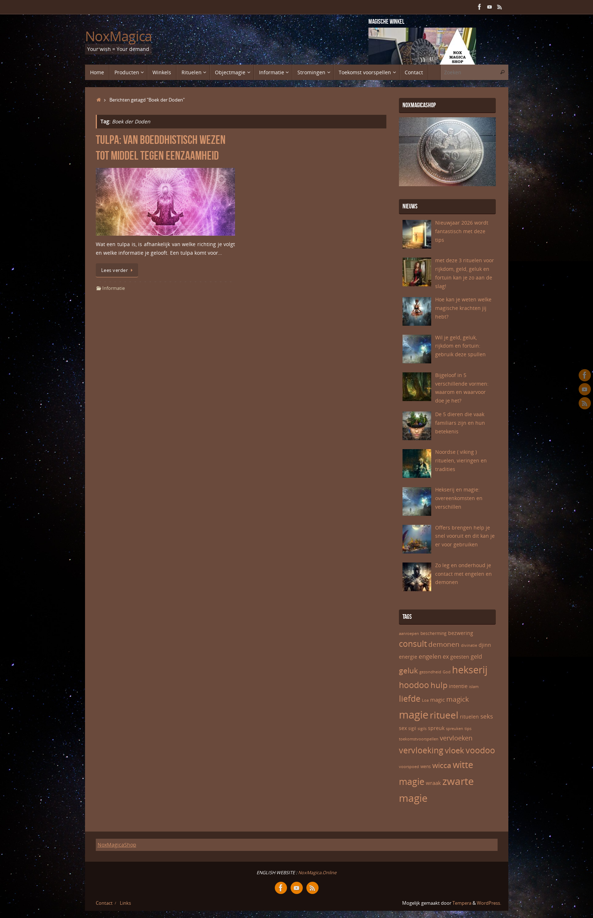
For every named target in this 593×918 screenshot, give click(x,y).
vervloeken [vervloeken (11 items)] (456, 738)
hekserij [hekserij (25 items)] (470, 669)
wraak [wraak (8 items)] (433, 782)
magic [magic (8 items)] (437, 699)
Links (125, 903)
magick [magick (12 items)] (457, 699)
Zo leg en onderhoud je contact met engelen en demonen (463, 574)
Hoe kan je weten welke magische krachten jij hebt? (463, 308)
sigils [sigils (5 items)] (422, 728)
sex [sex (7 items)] (403, 728)
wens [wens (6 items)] (425, 766)
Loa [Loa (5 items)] (425, 700)
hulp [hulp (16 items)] (438, 684)
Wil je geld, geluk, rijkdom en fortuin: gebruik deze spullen (460, 346)
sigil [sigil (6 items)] (412, 728)
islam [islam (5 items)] (474, 686)
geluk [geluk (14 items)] (408, 670)
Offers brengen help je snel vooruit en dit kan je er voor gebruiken (465, 536)
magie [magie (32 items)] (413, 714)
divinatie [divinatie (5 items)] (469, 645)
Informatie (113, 288)
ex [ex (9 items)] (446, 656)
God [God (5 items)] (447, 671)
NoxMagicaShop (117, 844)
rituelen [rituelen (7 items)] (469, 716)
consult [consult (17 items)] (413, 643)
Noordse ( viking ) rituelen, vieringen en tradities (461, 460)
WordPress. (489, 903)
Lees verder (118, 270)
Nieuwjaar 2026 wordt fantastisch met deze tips (461, 231)
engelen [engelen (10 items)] (430, 656)
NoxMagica (118, 36)
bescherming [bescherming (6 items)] (433, 633)
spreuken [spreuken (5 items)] (454, 728)
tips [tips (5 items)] (468, 728)
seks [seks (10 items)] (486, 716)
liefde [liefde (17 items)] (409, 698)
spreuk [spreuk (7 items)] (436, 728)
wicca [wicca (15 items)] (441, 765)
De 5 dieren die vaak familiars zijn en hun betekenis (460, 423)
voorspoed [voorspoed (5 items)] (409, 766)
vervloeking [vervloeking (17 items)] (421, 750)
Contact (104, 903)
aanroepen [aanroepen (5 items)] (409, 633)
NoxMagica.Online (316, 873)
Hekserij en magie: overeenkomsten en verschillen (459, 498)
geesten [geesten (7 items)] (459, 656)
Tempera (461, 903)
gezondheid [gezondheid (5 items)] (430, 671)
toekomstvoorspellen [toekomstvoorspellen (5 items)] (418, 739)
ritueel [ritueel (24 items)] (444, 714)
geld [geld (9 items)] (476, 656)
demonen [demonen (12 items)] (444, 644)
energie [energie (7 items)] (408, 656)
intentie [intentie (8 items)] (458, 685)
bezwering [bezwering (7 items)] (460, 633)
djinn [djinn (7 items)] (485, 644)
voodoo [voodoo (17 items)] (480, 750)
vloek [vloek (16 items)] (454, 750)
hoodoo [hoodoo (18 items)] (414, 685)
